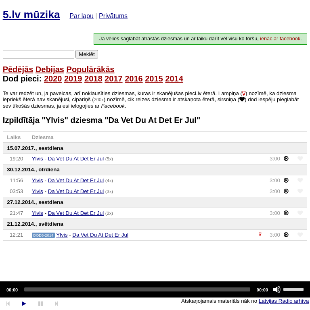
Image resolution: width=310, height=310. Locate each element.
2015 (154, 78)
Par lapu (81, 15)
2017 (114, 78)
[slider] (137, 289)
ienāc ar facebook (280, 39)
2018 (93, 78)
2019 (73, 78)
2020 (53, 78)
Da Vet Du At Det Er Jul (76, 159)
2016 (134, 78)
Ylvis (37, 159)
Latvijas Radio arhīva (284, 301)
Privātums (113, 15)
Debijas (50, 69)
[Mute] (277, 289)
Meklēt (86, 54)
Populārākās (91, 69)
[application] (155, 289)
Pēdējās (18, 69)
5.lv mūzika (31, 14)
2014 (174, 78)
